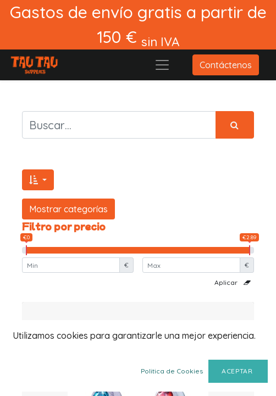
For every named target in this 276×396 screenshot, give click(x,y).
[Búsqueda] (235, 125)
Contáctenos (226, 64)
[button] (38, 179)
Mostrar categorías (68, 209)
